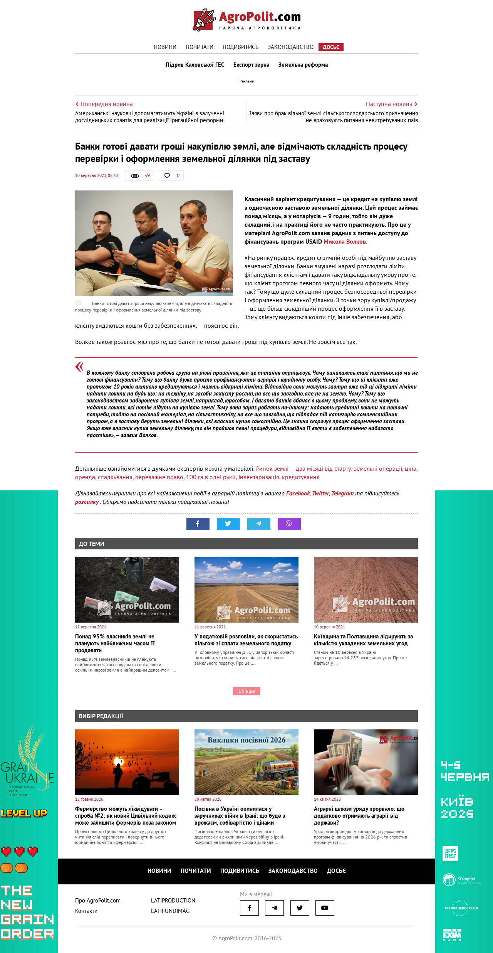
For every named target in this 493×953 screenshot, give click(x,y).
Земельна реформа (303, 64)
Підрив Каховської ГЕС (195, 64)
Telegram (342, 493)
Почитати (199, 47)
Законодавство (291, 47)
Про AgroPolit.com (98, 900)
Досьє (331, 47)
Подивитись (240, 47)
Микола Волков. (345, 241)
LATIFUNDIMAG (170, 910)
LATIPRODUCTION (173, 900)
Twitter (320, 493)
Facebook (298, 493)
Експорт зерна (251, 64)
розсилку (87, 501)
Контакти (86, 910)
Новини (165, 47)
